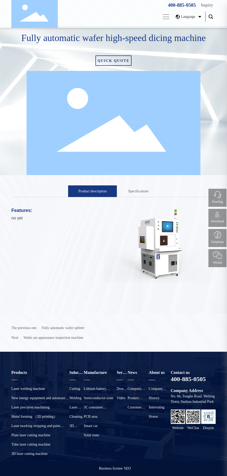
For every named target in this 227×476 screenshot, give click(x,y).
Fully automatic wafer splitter (63, 328)
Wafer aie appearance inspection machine (53, 338)
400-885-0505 (182, 5)
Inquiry (207, 5)
